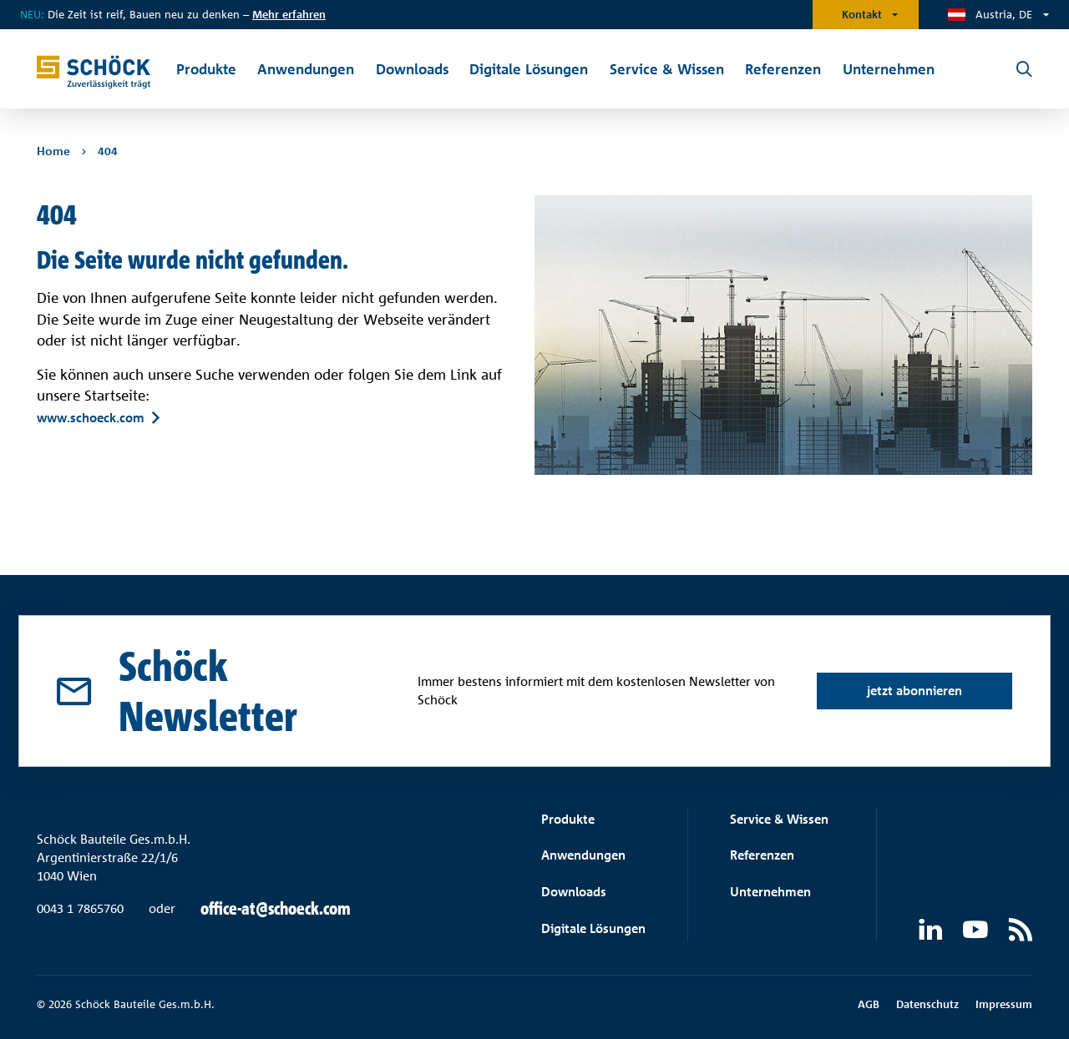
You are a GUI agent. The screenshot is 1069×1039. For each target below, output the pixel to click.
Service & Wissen (779, 819)
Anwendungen (583, 855)
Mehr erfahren (289, 14)
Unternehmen (770, 892)
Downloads (573, 892)
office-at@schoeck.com (275, 909)
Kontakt (862, 14)
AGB (868, 1004)
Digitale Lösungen (593, 928)
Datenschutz (927, 1004)
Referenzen (762, 855)
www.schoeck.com (90, 417)
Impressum (1003, 1004)
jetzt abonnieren (914, 691)
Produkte (568, 819)
